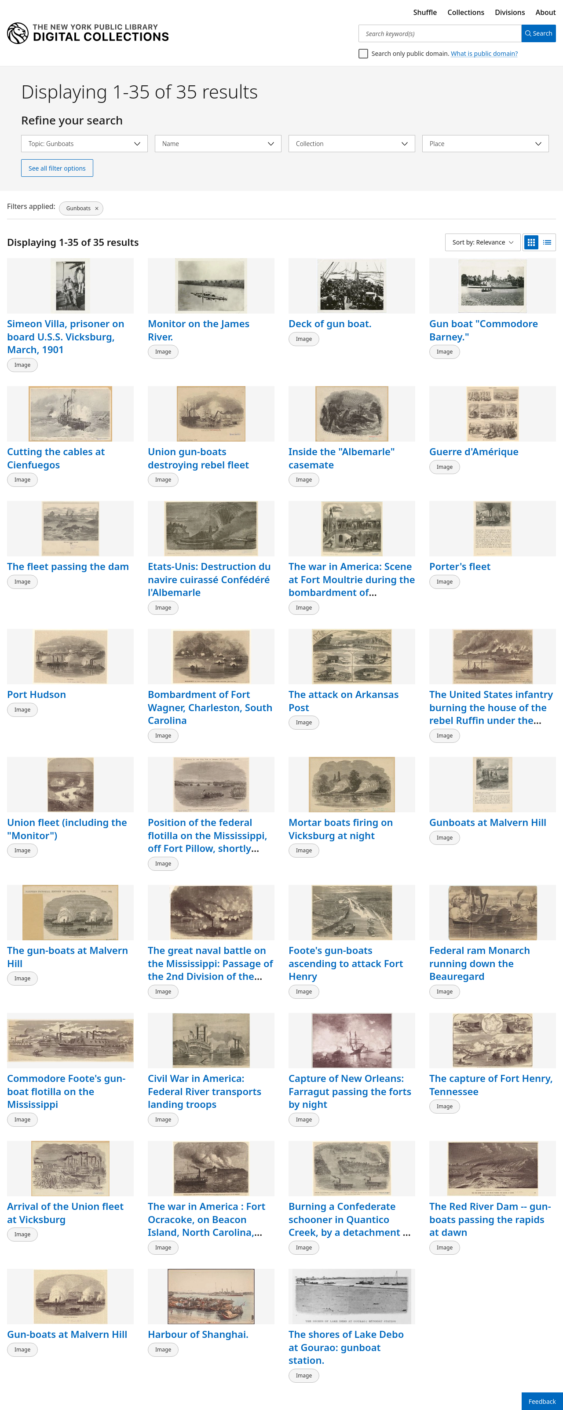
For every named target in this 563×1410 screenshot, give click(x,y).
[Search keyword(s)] (436, 33)
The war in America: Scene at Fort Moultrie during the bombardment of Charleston (352, 577)
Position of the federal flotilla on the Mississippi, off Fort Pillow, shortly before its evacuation (207, 824)
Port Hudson (36, 680)
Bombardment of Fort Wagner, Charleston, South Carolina (210, 693)
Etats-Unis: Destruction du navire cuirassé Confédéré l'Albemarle (209, 570)
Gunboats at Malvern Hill (487, 804)
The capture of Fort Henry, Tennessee (491, 1058)
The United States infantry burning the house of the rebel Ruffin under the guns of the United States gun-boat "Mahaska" (491, 707)
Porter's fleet (459, 557)
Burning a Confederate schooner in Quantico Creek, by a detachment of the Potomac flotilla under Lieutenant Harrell (350, 1201)
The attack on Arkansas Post (344, 687)
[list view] (547, 242)
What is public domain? (484, 53)
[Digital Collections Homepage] (87, 33)
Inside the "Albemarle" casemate (342, 453)
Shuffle (425, 12)
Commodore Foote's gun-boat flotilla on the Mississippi (66, 1064)
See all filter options (57, 168)
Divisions (510, 12)
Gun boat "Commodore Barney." (483, 330)
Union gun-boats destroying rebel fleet (198, 453)
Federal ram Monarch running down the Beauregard (479, 941)
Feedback (542, 1401)
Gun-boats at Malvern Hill (67, 1298)
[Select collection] (352, 143)
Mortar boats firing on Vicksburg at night (341, 811)
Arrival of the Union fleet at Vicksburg (65, 1182)
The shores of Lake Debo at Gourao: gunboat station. (346, 1311)
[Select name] (218, 143)
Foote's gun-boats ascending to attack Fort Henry (346, 941)
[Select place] (485, 143)
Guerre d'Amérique (474, 446)
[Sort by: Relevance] (483, 242)
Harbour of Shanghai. (198, 1298)
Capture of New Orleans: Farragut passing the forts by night (350, 1064)
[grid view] (531, 242)
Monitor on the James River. (198, 330)
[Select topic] (84, 143)
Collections (466, 12)
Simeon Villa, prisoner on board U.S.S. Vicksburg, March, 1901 (65, 336)
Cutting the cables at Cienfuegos (56, 453)
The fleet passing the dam (68, 557)
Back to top (29, 1376)
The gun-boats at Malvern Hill (67, 934)
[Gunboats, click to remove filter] (80, 206)
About (546, 12)
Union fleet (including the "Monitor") (67, 811)
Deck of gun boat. (330, 323)
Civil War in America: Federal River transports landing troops (204, 1064)
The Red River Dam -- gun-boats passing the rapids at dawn (490, 1188)
